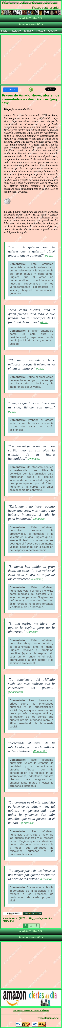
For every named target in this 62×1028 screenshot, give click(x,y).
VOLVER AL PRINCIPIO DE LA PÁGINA (31, 1010)
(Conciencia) (15, 692)
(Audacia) (38, 519)
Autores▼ (15, 30)
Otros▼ (52, 30)
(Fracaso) (46, 879)
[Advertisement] (31, 60)
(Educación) (40, 751)
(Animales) (33, 458)
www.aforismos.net (48, 1018)
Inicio (4, 30)
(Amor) (49, 255)
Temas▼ (29, 30)
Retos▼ (41, 30)
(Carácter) (37, 579)
